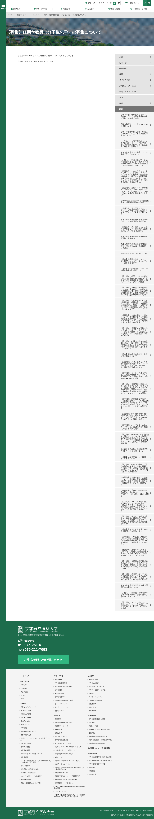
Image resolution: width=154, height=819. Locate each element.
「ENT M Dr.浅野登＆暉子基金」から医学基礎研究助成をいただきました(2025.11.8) (69, 795)
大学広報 (24, 728)
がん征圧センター (61, 736)
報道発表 (122, 68)
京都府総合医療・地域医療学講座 (100, 740)
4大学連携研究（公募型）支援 (65, 750)
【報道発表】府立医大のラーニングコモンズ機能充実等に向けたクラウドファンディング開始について (134, 211)
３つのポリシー (26, 710)
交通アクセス (25, 721)
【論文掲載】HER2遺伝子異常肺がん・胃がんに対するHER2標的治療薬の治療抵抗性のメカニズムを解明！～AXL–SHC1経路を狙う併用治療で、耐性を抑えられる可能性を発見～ (135, 438)
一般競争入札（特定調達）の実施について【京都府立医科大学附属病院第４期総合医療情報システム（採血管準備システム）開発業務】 (134, 481)
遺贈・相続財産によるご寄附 (31, 783)
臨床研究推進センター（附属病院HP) (67, 776)
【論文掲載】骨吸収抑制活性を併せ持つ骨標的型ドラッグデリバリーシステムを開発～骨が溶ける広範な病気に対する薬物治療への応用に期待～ (134, 331)
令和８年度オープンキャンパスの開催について (134, 125)
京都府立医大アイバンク (63, 764)
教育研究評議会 (26, 743)
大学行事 (24, 685)
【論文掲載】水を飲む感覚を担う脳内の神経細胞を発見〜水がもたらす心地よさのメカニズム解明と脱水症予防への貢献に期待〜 (134, 416)
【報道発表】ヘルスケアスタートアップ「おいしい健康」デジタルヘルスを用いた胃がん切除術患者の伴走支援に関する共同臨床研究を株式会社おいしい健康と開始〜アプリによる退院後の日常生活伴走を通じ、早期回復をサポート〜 (134, 176)
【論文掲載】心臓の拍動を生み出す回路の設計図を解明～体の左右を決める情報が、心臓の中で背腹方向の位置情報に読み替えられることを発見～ (134, 344)
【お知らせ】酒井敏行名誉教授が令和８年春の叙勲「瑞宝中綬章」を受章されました (134, 595)
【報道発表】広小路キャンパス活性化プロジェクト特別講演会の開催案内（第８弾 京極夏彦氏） (134, 229)
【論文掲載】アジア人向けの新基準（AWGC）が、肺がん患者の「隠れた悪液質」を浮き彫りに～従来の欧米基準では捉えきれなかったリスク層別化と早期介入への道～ (134, 506)
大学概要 (23, 703)
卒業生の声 (92, 711)
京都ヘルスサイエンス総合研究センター (68, 747)
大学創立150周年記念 (28, 772)
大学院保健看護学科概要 (97, 764)
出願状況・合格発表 (95, 700)
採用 (121, 74)
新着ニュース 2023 (127, 92)
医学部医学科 (59, 693)
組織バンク (58, 757)
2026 (121, 109)
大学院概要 (58, 679)
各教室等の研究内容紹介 (63, 722)
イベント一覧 (24, 681)
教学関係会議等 (26, 779)
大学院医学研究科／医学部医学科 (100, 757)
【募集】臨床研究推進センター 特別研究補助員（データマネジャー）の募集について (134, 261)
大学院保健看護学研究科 (63, 686)
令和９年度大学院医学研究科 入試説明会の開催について (134, 586)
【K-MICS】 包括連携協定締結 (99, 729)
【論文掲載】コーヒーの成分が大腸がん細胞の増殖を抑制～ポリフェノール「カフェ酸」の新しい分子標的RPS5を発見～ (134, 375)
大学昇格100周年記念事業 (30, 769)
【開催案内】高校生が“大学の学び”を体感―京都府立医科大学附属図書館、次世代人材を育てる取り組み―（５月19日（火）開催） (134, 552)
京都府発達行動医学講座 (97, 743)
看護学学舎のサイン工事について (134, 253)
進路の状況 (92, 707)
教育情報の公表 (26, 735)
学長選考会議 (25, 750)
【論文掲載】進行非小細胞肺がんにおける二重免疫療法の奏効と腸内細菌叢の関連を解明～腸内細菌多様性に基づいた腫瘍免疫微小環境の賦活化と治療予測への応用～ (134, 291)
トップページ (24, 676)
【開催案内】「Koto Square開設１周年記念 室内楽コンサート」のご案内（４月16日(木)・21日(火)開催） (135, 493)
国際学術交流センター (28, 731)
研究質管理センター (62, 772)
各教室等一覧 (92, 753)
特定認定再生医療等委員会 (64, 754)
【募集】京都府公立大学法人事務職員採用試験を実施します (134, 530)
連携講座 (92, 733)
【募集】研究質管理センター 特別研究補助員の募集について (134, 269)
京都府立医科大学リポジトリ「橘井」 (68, 760)
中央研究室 (58, 729)
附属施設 (92, 771)
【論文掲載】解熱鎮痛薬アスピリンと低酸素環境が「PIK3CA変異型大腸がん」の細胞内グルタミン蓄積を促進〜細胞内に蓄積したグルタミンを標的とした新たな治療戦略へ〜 (135, 403)
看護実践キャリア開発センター (65, 783)
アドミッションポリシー (97, 697)
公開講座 (24, 688)
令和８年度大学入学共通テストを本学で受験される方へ (134, 153)
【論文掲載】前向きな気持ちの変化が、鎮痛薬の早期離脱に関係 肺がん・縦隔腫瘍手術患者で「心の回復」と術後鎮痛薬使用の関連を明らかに (134, 520)
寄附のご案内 (25, 747)
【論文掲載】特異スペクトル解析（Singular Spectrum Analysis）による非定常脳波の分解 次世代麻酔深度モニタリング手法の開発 (134, 279)
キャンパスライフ (61, 704)
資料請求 (92, 693)
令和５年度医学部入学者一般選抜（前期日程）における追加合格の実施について (134, 133)
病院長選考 (24, 757)
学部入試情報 (93, 679)
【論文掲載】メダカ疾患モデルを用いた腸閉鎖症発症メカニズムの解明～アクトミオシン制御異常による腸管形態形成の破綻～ (134, 364)
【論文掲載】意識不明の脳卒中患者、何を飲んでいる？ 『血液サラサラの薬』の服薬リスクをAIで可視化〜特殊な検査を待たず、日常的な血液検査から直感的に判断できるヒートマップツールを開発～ (134, 388)
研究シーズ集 (93, 726)
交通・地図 (135, 811)
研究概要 (58, 719)
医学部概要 (58, 690)
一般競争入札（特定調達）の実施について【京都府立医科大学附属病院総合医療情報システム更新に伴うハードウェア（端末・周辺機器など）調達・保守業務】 (134, 318)
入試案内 (91, 676)
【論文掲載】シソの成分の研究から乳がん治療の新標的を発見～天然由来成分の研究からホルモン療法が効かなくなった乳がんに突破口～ (134, 540)
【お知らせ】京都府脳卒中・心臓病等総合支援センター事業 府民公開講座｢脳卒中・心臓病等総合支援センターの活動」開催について (134, 162)
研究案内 (57, 715)
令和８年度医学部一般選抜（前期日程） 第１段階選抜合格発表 (134, 220)
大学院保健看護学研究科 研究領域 (100, 760)
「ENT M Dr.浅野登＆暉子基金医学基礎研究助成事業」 (69, 787)
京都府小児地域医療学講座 (98, 736)
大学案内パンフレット (96, 686)
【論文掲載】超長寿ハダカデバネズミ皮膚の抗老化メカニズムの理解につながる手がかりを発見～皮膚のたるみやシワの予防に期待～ (134, 577)
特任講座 (92, 767)
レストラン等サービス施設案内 (31, 776)
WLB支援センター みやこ (63, 743)
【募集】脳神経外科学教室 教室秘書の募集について (134, 355)
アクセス (91, 3)
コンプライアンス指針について (31, 754)
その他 (23, 695)
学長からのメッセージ (28, 707)
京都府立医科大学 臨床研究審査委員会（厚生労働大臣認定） (69, 768)
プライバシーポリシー (105, 811)
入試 (121, 57)
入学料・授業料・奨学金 (97, 690)
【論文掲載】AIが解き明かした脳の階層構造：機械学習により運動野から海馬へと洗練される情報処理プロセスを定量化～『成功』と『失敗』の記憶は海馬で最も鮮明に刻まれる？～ (134, 304)
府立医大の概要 (26, 717)
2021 (22, 699)
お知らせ (122, 63)
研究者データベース (62, 707)
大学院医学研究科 (61, 683)
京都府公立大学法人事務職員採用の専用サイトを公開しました (134, 450)
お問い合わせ (134, 3)
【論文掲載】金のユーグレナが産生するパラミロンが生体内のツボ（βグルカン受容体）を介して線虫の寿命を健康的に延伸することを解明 (135, 191)
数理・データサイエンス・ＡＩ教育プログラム (35, 739)
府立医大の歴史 (26, 714)
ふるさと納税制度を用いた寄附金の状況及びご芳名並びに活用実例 (35, 761)
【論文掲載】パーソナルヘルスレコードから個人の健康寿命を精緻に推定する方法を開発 (134, 427)
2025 (121, 103)
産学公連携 (92, 715)
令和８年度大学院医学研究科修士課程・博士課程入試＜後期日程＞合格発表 (134, 246)
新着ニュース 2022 (127, 86)
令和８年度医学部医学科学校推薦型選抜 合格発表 (134, 237)
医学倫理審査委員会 (62, 740)
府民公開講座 (25, 766)
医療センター (59, 733)
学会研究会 (24, 692)
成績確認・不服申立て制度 (64, 700)
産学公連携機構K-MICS (97, 719)
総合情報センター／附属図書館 (99, 748)
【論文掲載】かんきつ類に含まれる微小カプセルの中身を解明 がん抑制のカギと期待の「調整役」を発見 (134, 605)
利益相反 (92, 722)
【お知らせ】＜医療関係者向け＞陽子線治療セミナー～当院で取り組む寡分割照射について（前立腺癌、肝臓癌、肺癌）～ (134, 144)
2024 (121, 97)
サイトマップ (122, 811)
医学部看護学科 (60, 697)
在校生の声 (92, 704)
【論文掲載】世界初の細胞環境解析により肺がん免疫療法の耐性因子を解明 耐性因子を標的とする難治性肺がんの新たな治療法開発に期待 (134, 564)
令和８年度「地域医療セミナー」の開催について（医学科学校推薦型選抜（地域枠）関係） (134, 116)
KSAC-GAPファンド (62, 791)
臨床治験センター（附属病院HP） (66, 779)
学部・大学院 (58, 676)
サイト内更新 (124, 80)
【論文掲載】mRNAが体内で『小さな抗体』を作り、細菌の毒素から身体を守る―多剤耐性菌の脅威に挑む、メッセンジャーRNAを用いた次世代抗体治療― (134, 468)
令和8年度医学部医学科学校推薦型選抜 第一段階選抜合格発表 (135, 202)
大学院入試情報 (94, 683)
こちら (26, 61)
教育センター (59, 711)
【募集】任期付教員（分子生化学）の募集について (133, 458)
